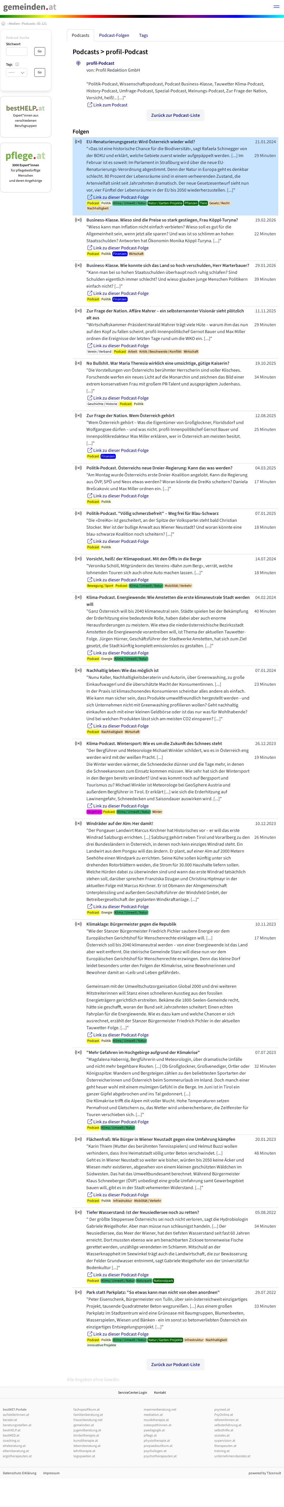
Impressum (51, 1473)
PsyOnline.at (223, 1414)
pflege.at (150, 1435)
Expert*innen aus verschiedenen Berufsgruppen (25, 118)
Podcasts (28, 23)
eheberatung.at (14, 1445)
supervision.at (224, 1440)
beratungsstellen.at (17, 1425)
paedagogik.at (154, 1430)
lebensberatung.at (87, 1445)
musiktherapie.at (156, 1420)
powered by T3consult (265, 1473)
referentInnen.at (226, 1420)
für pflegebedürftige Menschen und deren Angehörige (25, 170)
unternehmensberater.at (232, 1456)
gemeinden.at (83, 1425)
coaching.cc (11, 1440)
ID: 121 (42, 23)
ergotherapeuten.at (17, 1456)
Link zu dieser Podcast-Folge (117, 197)
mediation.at (153, 1414)
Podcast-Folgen (114, 35)
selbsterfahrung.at (227, 1425)
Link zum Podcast (106, 105)
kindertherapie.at (86, 1435)
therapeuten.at (225, 1445)
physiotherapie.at (157, 1440)
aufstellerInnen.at (16, 1414)
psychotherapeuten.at (160, 1456)
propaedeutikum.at (158, 1445)
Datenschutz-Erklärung (19, 1473)
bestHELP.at (11, 1430)
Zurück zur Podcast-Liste (175, 115)
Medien (14, 23)
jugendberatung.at (87, 1430)
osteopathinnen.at (157, 1425)
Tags (143, 35)
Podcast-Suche (17, 37)
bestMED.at (11, 1435)
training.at (222, 1451)
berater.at (10, 1420)
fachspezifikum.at (86, 1409)
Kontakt (160, 1392)
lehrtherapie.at (84, 1451)
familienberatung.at (88, 1414)
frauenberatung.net (88, 1420)
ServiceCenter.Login (132, 1392)
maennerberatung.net (160, 1409)
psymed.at (222, 1409)
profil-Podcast (127, 52)
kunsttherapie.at (85, 1440)
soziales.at (222, 1435)
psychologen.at (155, 1451)
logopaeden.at (84, 1456)
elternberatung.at (16, 1451)
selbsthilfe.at (223, 1430)
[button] (276, 7)
